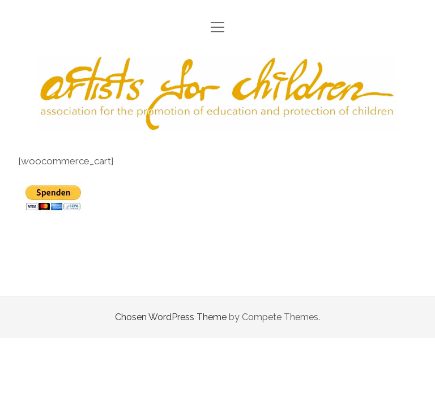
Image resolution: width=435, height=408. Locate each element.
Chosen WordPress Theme (171, 317)
